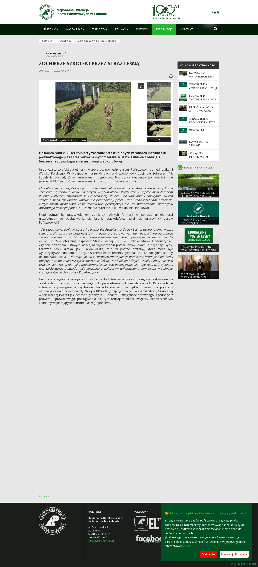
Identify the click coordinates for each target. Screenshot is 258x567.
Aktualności (65, 40)
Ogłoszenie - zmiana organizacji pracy (203, 88)
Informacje (46, 40)
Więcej (187, 546)
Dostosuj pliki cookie (234, 554)
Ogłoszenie (197, 130)
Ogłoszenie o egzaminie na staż (202, 120)
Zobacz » (44, 496)
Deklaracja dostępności (243, 563)
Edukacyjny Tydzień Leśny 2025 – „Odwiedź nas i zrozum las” (202, 101)
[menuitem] (50, 29)
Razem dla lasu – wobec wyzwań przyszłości (201, 111)
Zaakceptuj (208, 554)
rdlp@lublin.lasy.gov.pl (101, 540)
